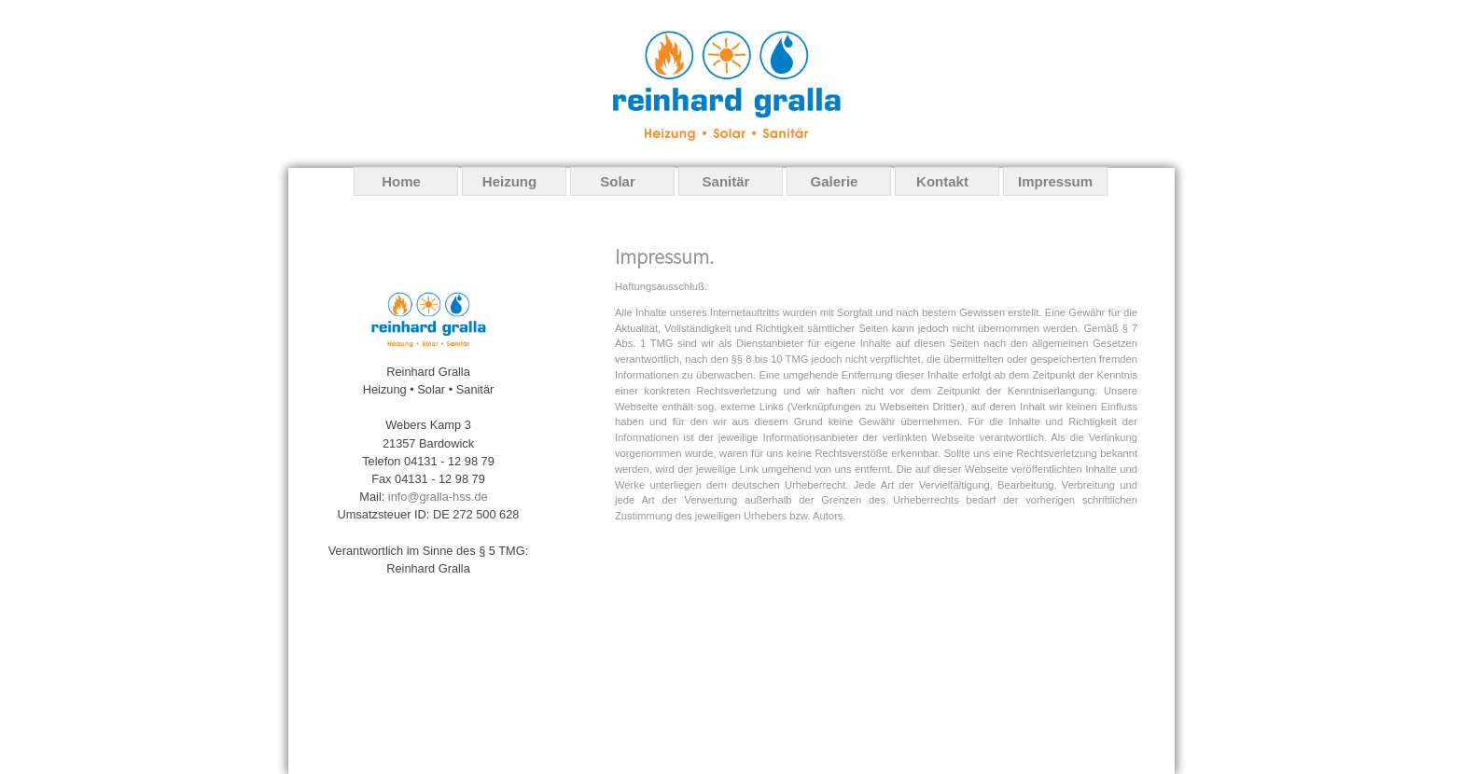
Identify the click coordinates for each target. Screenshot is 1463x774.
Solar (617, 181)
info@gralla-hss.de (438, 497)
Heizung (509, 181)
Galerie (834, 181)
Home (401, 181)
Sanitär (726, 181)
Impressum (1055, 181)
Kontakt (942, 181)
